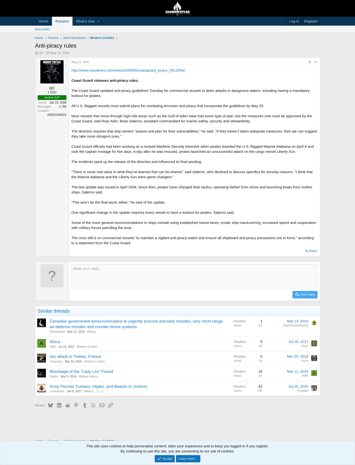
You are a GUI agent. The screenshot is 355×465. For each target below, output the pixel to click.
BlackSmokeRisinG (295, 325)
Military (91, 331)
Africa (55, 342)
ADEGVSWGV (56, 115)
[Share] (309, 62)
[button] (98, 21)
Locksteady (57, 391)
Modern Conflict (87, 346)
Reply (313, 251)
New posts (42, 29)
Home (43, 21)
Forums (62, 21)
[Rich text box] (195, 276)
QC (41, 53)
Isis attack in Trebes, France (75, 356)
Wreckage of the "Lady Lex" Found (81, 371)
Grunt (304, 360)
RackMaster (57, 331)
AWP (53, 346)
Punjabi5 (302, 390)
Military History (88, 376)
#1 (315, 62)
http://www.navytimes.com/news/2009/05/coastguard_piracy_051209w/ (128, 70)
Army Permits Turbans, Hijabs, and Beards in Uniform (98, 386)
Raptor (54, 376)
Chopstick (56, 361)
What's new (85, 21)
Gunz (304, 346)
